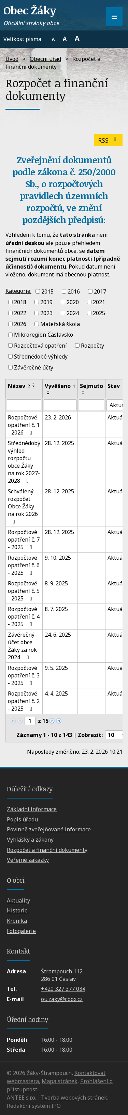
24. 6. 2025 (58, 634)
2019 (46, 302)
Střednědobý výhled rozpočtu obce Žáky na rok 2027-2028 (24, 461)
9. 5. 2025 (56, 668)
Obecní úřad (45, 59)
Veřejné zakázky (28, 860)
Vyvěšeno (60, 386)
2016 (74, 291)
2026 (20, 323)
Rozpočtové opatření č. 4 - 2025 (24, 616)
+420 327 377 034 (63, 989)
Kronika (17, 920)
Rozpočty (92, 345)
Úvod (11, 59)
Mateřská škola (60, 323)
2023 (46, 313)
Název (19, 386)
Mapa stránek (59, 1081)
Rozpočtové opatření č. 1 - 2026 (24, 425)
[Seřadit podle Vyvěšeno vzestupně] (48, 391)
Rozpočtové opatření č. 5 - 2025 (24, 591)
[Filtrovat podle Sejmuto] (91, 405)
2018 (20, 302)
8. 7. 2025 (56, 609)
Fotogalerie (21, 931)
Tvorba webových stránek (74, 1097)
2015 (47, 291)
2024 (73, 313)
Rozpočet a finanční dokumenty (47, 850)
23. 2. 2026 (58, 417)
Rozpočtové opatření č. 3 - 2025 (24, 675)
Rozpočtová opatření (40, 345)
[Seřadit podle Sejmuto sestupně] (83, 393)
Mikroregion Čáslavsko (43, 334)
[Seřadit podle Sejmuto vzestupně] (83, 391)
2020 (73, 302)
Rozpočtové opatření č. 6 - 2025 (24, 565)
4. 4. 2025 (56, 693)
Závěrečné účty (33, 367)
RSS (108, 140)
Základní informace (32, 809)
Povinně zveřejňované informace (49, 829)
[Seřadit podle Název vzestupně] (34, 383)
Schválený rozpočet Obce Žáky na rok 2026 (23, 506)
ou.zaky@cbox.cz (62, 999)
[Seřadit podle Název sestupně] (34, 386)
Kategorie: (18, 291)
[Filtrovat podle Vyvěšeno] (60, 405)
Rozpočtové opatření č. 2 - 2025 (24, 701)
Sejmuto (91, 386)
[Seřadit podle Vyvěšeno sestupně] (48, 393)
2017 (100, 291)
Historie (17, 910)
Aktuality (18, 900)
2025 (99, 313)
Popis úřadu (22, 819)
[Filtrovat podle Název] (24, 405)
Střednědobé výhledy (41, 356)
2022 (20, 313)
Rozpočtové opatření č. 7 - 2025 (24, 539)
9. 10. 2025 (58, 557)
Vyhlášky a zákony (30, 839)
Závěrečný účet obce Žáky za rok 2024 (22, 646)
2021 (99, 302)
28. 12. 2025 (59, 443)
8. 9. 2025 (56, 583)
